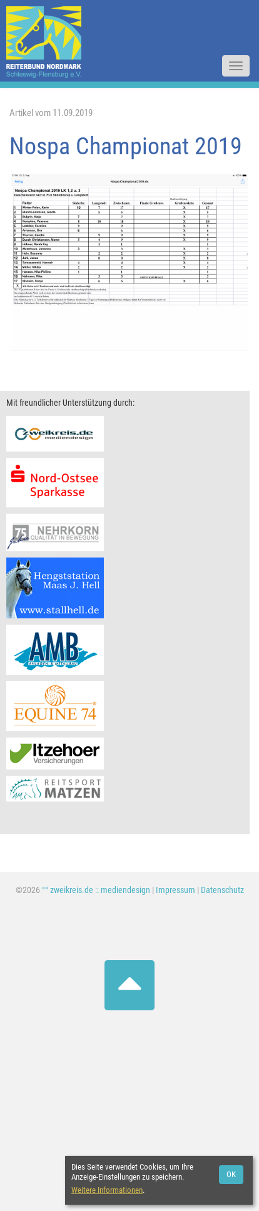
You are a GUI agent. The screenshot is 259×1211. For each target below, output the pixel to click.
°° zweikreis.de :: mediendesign (96, 890)
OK (231, 1174)
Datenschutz (222, 890)
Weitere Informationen (107, 1190)
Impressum (175, 890)
